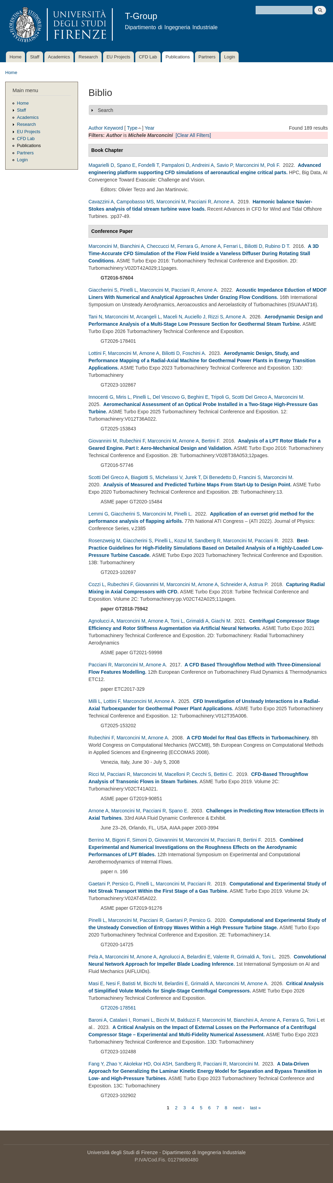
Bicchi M (153, 983)
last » (255, 1107)
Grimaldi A (197, 621)
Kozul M (183, 540)
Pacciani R (199, 201)
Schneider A (234, 584)
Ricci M (96, 774)
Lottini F (96, 353)
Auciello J (195, 316)
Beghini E (198, 397)
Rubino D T (277, 246)
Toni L (176, 621)
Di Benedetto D (219, 477)
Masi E (95, 983)
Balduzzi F (188, 1020)
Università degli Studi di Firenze (122, 1152)
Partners (206, 56)
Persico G (122, 883)
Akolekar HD (137, 1064)
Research (88, 56)
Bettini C (223, 774)
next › (239, 1107)
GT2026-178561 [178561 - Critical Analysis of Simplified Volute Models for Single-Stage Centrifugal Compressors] (118, 1008)
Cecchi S (201, 774)
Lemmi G (98, 514)
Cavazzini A (101, 201)
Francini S (250, 477)
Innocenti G (100, 397)
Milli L (94, 701)
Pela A (95, 956)
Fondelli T (148, 165)
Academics (59, 56)
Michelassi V (168, 477)
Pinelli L (128, 290)
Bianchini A (132, 246)
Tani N (95, 316)
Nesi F (113, 983)
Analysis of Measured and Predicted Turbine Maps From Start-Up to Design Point (196, 484)
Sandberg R (208, 540)
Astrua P (258, 584)
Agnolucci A (101, 621)
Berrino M (99, 840)
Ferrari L (232, 246)
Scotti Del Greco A (251, 397)
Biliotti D (253, 246)
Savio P (224, 165)
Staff (35, 56)
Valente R (223, 956)
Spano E (126, 165)
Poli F (273, 165)
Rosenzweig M (104, 540)
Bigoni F (120, 840)
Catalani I (120, 1020)
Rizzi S (215, 316)
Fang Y (95, 1064)
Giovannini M (102, 441)
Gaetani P (98, 883)
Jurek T (192, 477)
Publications (177, 56)
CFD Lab (148, 56)
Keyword (113, 128)
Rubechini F (132, 441)
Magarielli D (101, 165)
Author (95, 128)
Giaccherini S (102, 290)
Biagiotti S (142, 477)
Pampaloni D (175, 165)
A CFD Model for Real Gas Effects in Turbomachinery (247, 737)
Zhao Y (113, 1064)
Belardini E (199, 956)
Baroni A (97, 1020)
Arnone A (224, 201)
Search (105, 110)
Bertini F (210, 441)
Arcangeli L (148, 316)
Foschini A (193, 353)
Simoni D (142, 840)
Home (15, 56)
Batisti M (131, 983)
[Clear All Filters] (193, 135)
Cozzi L (96, 584)
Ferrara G (187, 246)
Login (229, 56)
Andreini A (203, 165)
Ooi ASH (162, 1064)
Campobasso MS (135, 201)
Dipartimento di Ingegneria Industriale (204, 1152)
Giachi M (220, 621)
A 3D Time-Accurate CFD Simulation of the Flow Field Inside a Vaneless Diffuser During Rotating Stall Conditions (203, 253)
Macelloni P (176, 774)
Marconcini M (250, 165)
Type (132, 128)
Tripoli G (220, 397)
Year (149, 128)
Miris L (123, 397)
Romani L (143, 1020)
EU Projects (118, 56)
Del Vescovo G (169, 397)
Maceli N (172, 316)
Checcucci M (160, 246)
